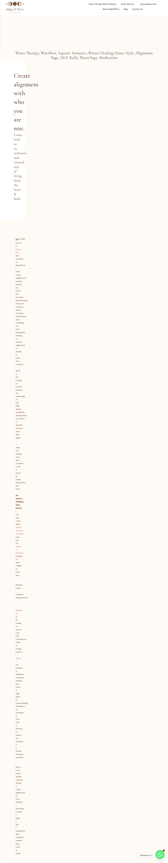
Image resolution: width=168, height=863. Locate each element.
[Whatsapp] (160, 855)
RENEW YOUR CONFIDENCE (84, 728)
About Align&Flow (125, 7)
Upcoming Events (103, 7)
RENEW (21, 255)
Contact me (156, 7)
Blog (143, 7)
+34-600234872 (91, 819)
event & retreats (27, 233)
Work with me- (80, 7)
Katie (33, 185)
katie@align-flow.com (87, 822)
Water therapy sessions (47, 229)
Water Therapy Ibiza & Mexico (54, 7)
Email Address (106, 788)
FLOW (20, 265)
